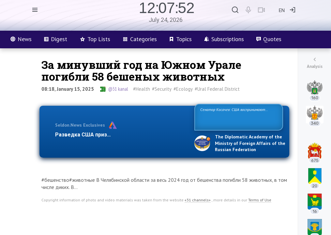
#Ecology (183, 89)
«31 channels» (198, 199)
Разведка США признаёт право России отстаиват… (121, 135)
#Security (162, 89)
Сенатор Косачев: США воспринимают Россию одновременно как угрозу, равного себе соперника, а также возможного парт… (237, 116)
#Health (141, 89)
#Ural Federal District (217, 89)
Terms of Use (259, 199)
